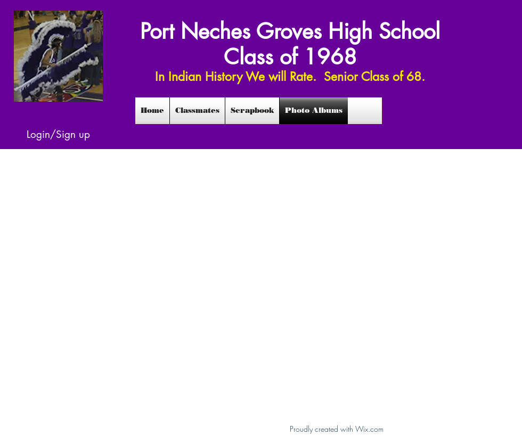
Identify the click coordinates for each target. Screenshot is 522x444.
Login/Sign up (58, 134)
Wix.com (369, 429)
